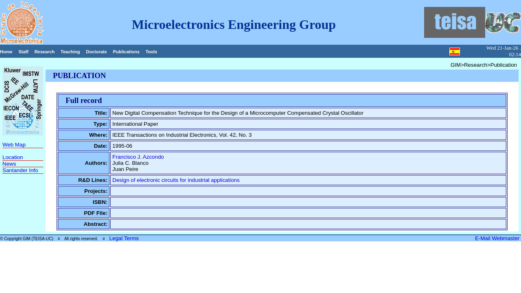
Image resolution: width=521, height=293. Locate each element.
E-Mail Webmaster (498, 238)
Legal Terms (124, 238)
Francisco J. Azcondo (138, 157)
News (9, 164)
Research (45, 51)
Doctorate (96, 51)
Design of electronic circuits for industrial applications (176, 180)
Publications (126, 51)
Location (12, 157)
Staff (23, 51)
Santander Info (20, 170)
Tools (152, 51)
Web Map (14, 145)
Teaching (70, 51)
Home (6, 51)
